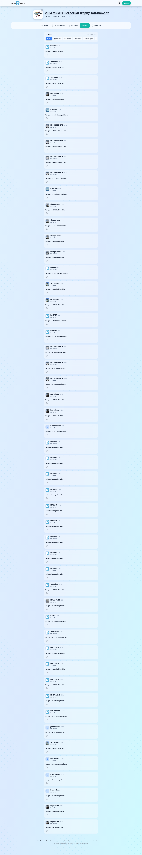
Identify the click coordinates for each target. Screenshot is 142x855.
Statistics (96, 25)
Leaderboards (58, 25)
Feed (85, 25)
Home (44, 25)
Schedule (73, 25)
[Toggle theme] (119, 3)
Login (126, 3)
